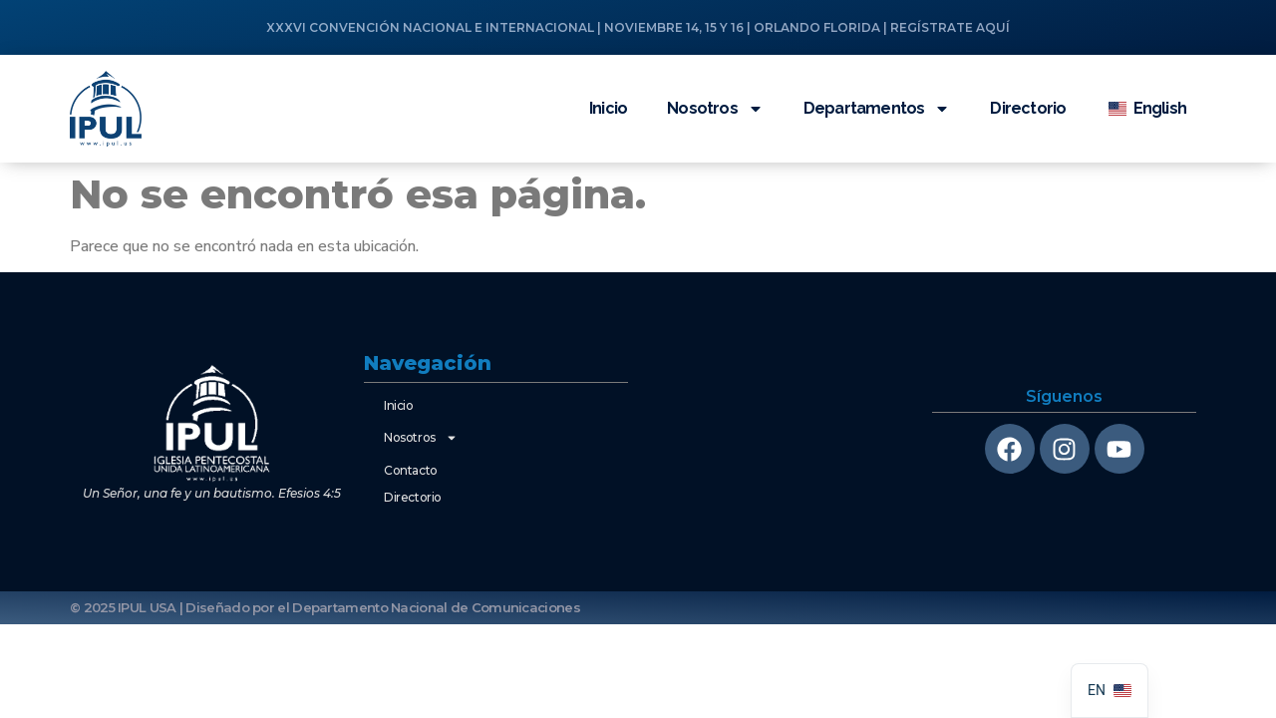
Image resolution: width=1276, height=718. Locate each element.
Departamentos (877, 109)
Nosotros (715, 109)
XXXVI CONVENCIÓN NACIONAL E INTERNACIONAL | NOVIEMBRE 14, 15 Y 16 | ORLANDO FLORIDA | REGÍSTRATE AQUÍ (638, 27)
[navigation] (1109, 690)
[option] (1109, 690)
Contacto (411, 470)
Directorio (1028, 108)
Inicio (608, 108)
